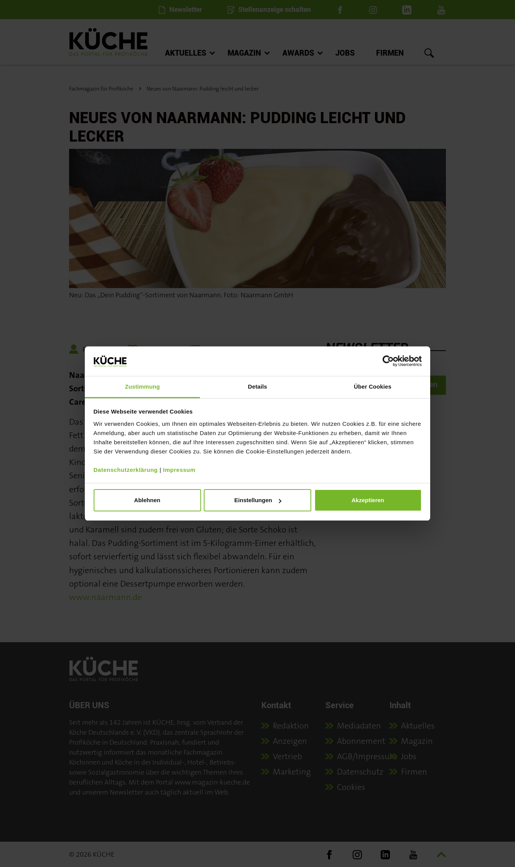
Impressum (179, 469)
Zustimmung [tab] (142, 386)
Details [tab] (257, 386)
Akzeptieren (368, 500)
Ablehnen (147, 500)
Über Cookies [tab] (372, 386)
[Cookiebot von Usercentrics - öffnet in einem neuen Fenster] (388, 361)
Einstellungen (257, 500)
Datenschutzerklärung (126, 469)
